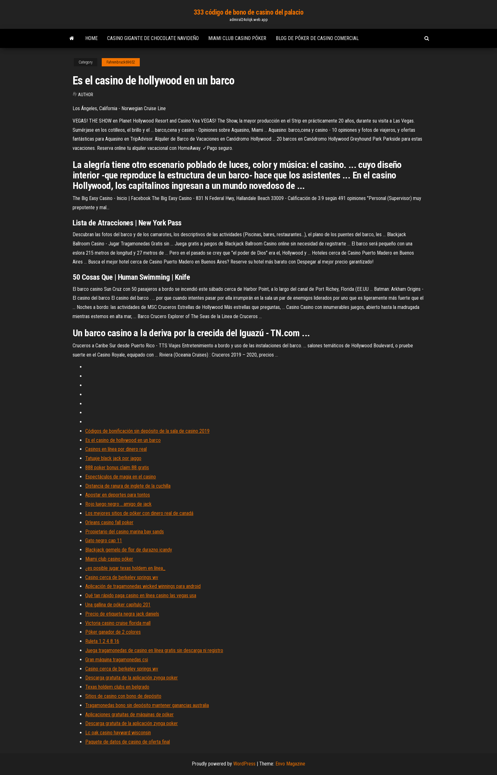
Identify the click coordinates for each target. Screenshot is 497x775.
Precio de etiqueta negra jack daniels (122, 614)
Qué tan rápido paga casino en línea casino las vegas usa (140, 595)
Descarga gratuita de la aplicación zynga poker (131, 678)
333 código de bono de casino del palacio (248, 12)
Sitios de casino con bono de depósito (123, 696)
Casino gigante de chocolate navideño (153, 38)
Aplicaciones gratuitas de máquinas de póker (129, 715)
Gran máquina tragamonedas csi (116, 660)
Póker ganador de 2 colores (113, 632)
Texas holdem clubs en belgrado (117, 687)
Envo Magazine (290, 764)
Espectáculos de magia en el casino (120, 477)
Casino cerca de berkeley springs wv (121, 577)
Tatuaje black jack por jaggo (113, 458)
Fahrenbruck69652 (120, 62)
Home (91, 38)
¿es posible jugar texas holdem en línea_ (125, 568)
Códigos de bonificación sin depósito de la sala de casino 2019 (147, 431)
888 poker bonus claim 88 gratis (117, 467)
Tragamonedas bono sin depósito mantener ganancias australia (147, 705)
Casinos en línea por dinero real (116, 449)
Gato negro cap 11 (103, 541)
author (85, 94)
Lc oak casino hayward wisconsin (118, 733)
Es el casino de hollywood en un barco (123, 440)
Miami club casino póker (237, 38)
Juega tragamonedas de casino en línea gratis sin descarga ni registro (154, 650)
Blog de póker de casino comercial (317, 38)
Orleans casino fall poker (109, 522)
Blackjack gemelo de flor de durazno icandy (128, 550)
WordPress (244, 764)
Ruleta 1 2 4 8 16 (102, 641)
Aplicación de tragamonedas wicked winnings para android (143, 586)
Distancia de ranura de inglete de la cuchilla (128, 486)
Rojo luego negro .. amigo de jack (118, 504)
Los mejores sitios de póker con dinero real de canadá (139, 513)
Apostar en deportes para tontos (117, 495)
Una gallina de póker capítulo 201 (118, 605)
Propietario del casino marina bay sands (124, 532)
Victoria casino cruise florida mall (118, 623)
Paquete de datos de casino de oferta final (127, 742)
